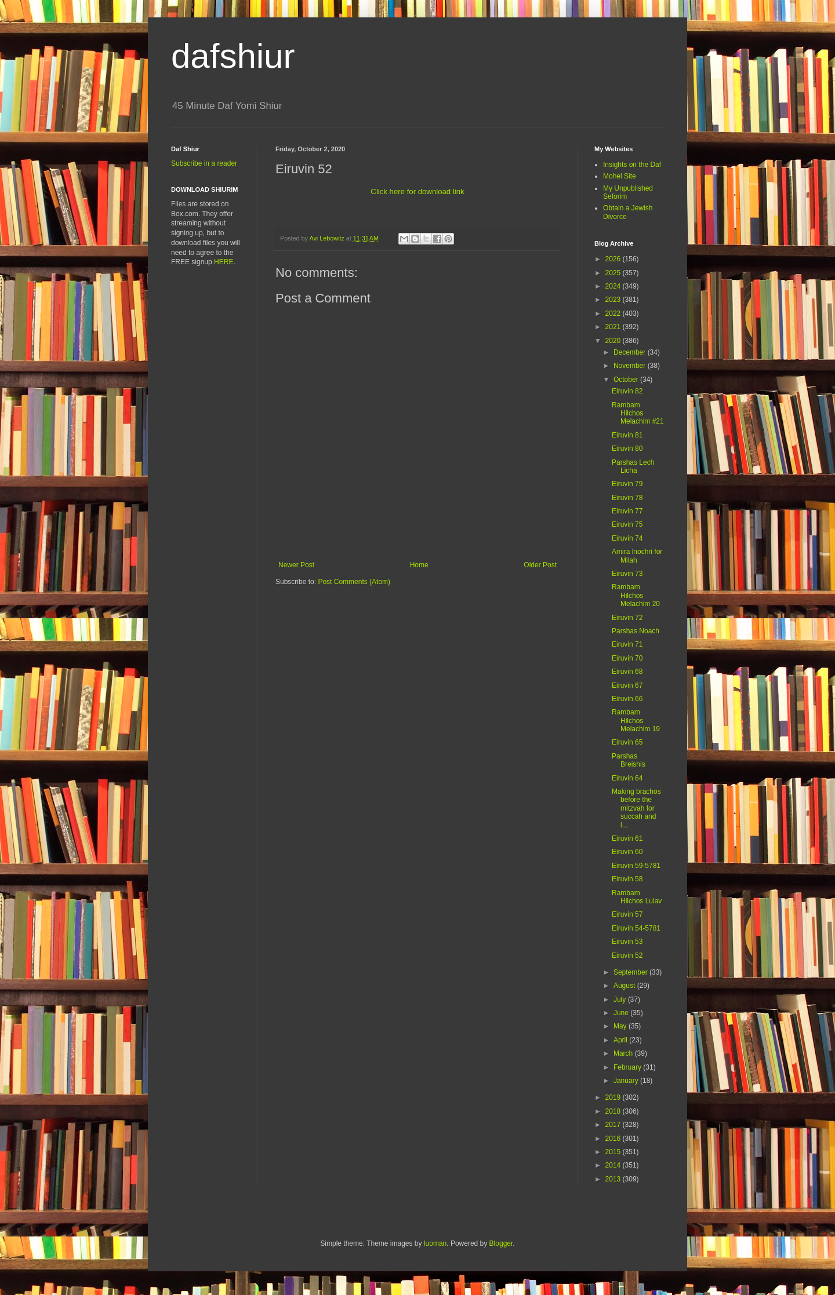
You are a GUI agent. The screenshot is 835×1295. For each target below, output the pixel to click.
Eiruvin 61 (627, 838)
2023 (614, 300)
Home (419, 565)
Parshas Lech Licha (633, 466)
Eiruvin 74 (627, 538)
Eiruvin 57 (627, 914)
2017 (614, 1125)
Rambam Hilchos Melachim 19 (636, 720)
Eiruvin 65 (627, 742)
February (628, 1067)
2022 (614, 313)
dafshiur (233, 56)
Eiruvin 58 (627, 879)
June (621, 1013)
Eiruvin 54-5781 (636, 928)
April (621, 1040)
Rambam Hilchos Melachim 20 (636, 595)
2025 (614, 273)
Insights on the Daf (632, 164)
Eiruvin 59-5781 (636, 866)
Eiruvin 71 (627, 644)
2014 (614, 1165)
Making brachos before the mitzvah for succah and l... (636, 808)
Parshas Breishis (628, 760)
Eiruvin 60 (627, 852)
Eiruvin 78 (627, 498)
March (624, 1053)
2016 (614, 1139)
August (625, 986)
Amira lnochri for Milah (637, 556)
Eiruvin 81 (627, 435)
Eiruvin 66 (627, 699)
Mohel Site (619, 176)
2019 (614, 1097)
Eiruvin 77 (627, 511)
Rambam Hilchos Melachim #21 (638, 413)
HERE (223, 262)
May (621, 1026)
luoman (435, 1243)
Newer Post (296, 565)
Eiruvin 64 (627, 778)
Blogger (501, 1243)
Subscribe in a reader (204, 163)
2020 (614, 341)
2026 (614, 259)
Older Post (540, 565)
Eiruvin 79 (627, 484)
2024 (614, 286)
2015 (614, 1152)
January (626, 1081)
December (630, 352)
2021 (614, 327)
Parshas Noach (635, 631)
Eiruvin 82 (627, 391)
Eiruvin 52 (627, 955)
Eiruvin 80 (627, 448)
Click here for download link (417, 191)
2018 (614, 1111)
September (631, 972)
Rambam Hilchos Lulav (637, 897)
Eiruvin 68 (627, 671)
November (630, 366)
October (626, 379)
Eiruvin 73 (627, 574)
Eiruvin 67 (627, 685)
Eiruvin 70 (627, 658)
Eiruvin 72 (627, 618)
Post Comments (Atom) (354, 582)
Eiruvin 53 (627, 941)
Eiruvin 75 (627, 524)
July (620, 999)
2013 (614, 1179)
